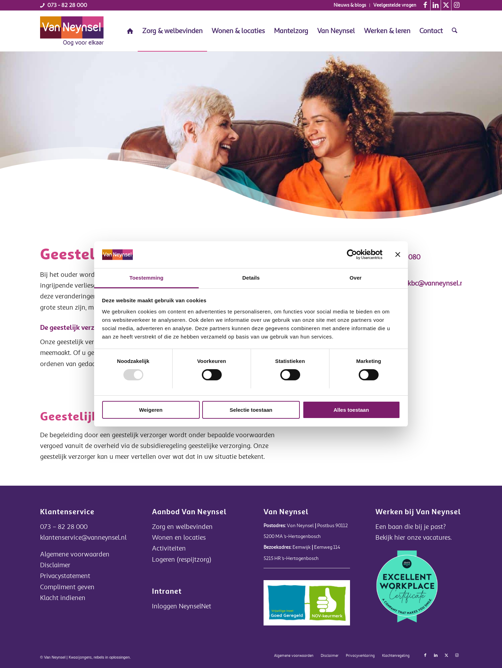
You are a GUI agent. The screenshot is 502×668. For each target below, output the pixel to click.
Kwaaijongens (80, 657)
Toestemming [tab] (146, 278)
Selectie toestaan (251, 410)
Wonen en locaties (179, 537)
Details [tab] (251, 278)
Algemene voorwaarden (74, 554)
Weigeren (150, 410)
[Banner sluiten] (397, 254)
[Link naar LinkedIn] (436, 5)
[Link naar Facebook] (425, 5)
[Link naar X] (446, 5)
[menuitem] (350, 5)
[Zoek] (454, 31)
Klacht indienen (62, 598)
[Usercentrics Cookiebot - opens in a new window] (351, 254)
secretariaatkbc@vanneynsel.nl (419, 283)
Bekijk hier (391, 537)
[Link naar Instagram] (456, 5)
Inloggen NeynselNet (181, 606)
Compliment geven (67, 587)
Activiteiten (169, 548)
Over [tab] (356, 278)
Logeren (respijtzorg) (181, 559)
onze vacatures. (429, 537)
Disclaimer (55, 565)
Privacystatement (65, 576)
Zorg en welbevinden (182, 527)
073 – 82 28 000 (64, 527)
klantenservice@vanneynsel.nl (83, 537)
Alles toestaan (351, 410)
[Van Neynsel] (72, 31)
